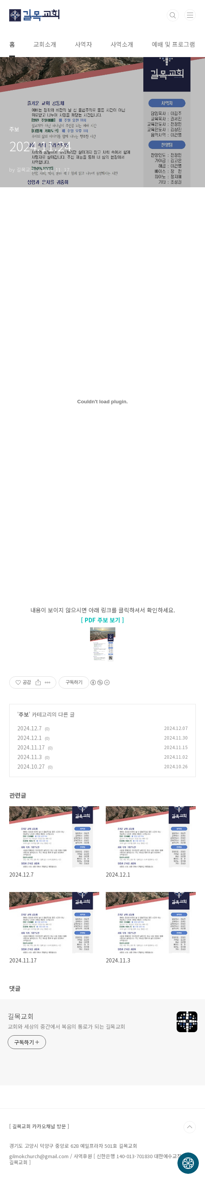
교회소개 (44, 44)
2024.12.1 (29, 737)
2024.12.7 (29, 728)
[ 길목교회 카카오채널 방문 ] (39, 1126)
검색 (173, 15)
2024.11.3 (29, 757)
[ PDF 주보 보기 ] (102, 620)
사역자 (83, 44)
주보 (24, 714)
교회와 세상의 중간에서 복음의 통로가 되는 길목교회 (66, 1026)
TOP (190, 1127)
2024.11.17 (31, 747)
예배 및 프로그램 (173, 44)
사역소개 (121, 44)
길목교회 (21, 1016)
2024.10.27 (31, 766)
